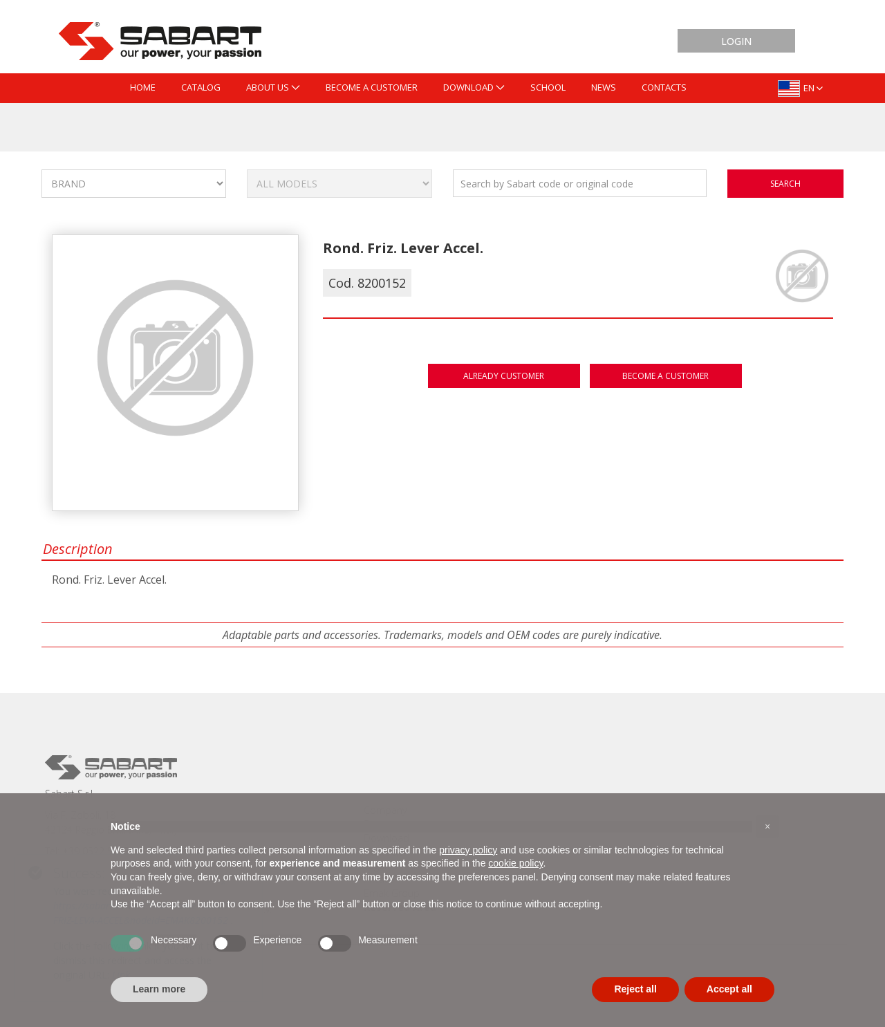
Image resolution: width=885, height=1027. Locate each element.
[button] (767, 826)
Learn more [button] (159, 988)
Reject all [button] (635, 988)
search (785, 183)
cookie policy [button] (515, 863)
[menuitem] (143, 88)
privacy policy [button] (468, 849)
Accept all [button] (729, 988)
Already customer (503, 376)
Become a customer (665, 376)
